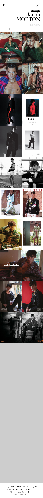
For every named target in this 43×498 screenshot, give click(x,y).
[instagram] (4, 5)
